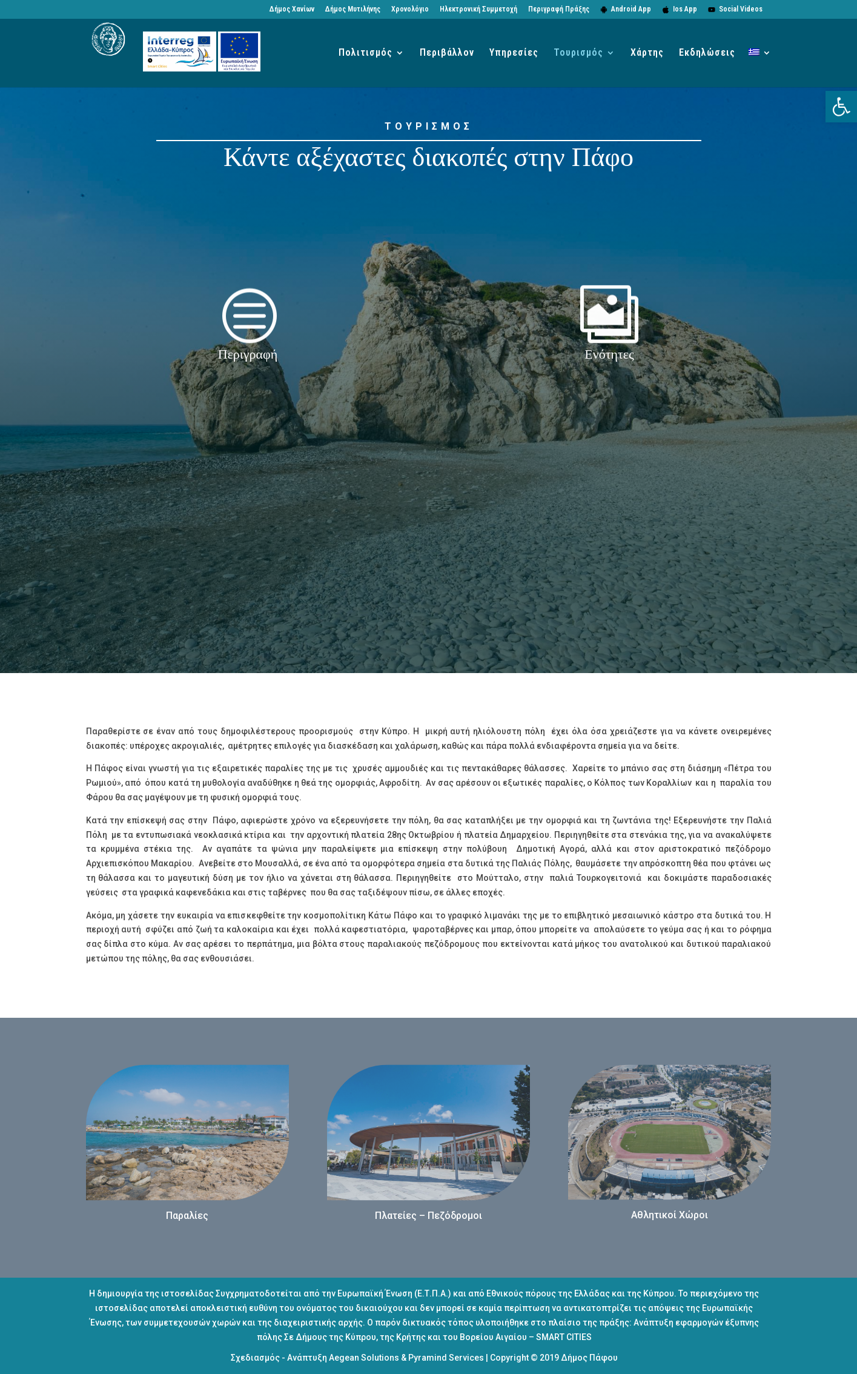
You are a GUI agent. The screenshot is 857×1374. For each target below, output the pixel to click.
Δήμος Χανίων (292, 9)
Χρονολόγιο (410, 9)
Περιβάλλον (447, 53)
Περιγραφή (247, 354)
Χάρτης (647, 53)
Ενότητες (609, 354)
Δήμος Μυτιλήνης (352, 9)
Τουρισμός (578, 53)
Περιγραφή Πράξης (558, 9)
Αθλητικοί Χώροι (669, 1215)
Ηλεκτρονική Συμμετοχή (478, 9)
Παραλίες (187, 1215)
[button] (841, 106)
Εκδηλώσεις (707, 53)
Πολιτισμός (365, 53)
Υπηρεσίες (513, 53)
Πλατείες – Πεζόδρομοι (428, 1215)
